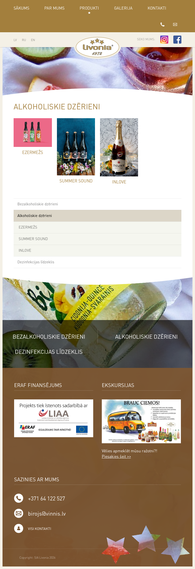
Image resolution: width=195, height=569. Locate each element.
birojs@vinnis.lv (175, 24)
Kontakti (157, 8)
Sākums (21, 8)
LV (15, 40)
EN (33, 40)
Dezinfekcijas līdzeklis (35, 261)
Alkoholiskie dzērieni (34, 215)
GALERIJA (123, 8)
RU (24, 40)
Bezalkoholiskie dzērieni (37, 203)
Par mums (54, 8)
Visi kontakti (39, 528)
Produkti (89, 8)
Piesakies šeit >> (116, 456)
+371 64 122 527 (162, 24)
